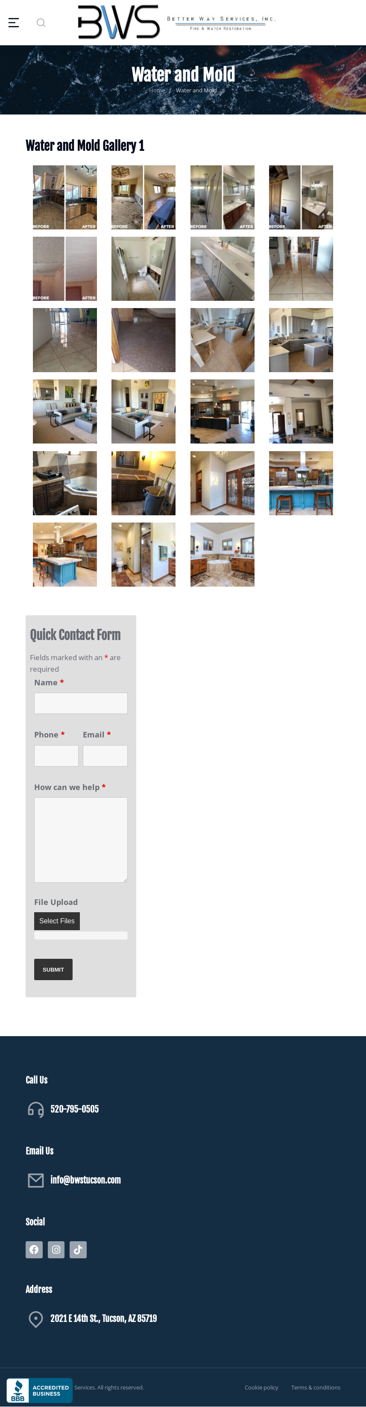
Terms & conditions (315, 1387)
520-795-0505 (74, 1109)
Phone (49, 734)
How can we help (70, 787)
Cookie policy (261, 1387)
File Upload (56, 902)
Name (49, 682)
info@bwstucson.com (85, 1180)
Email (97, 734)
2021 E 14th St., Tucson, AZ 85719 (103, 1318)
